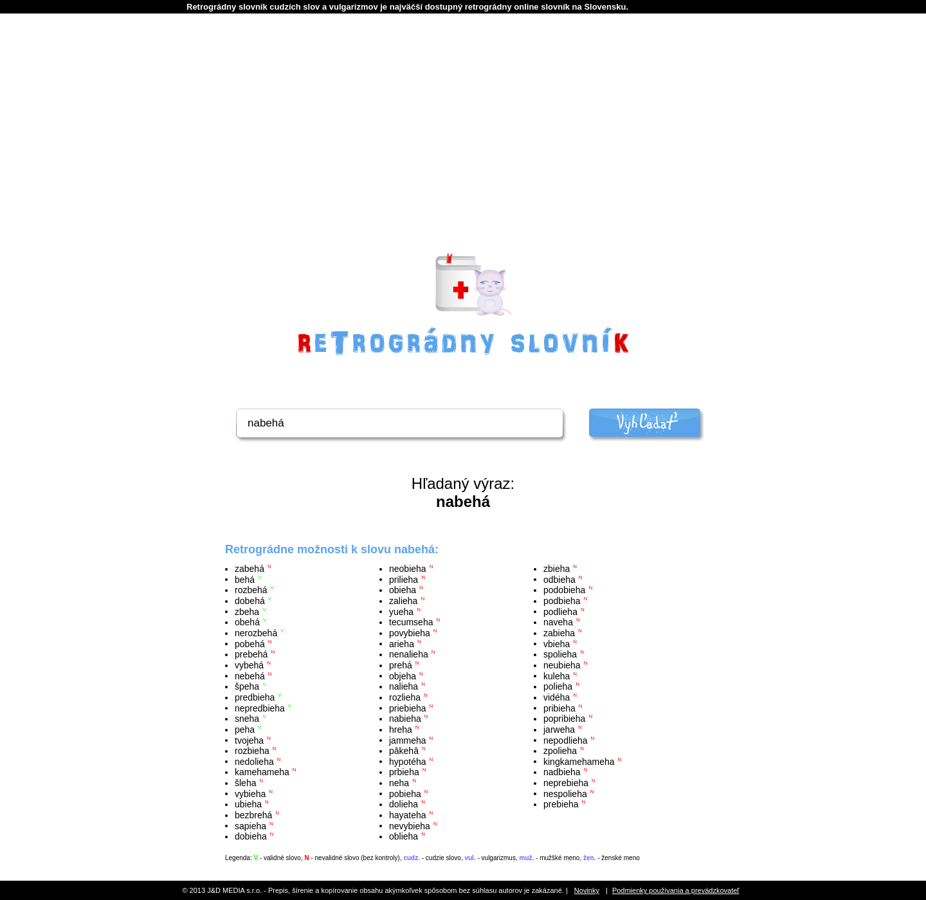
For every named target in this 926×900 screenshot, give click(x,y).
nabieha (405, 718)
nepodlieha (565, 740)
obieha (402, 590)
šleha (245, 783)
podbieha (562, 601)
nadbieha (562, 772)
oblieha (403, 836)
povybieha (409, 633)
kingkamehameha (579, 761)
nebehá (250, 675)
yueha (401, 611)
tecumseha (411, 622)
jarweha (559, 729)
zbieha (556, 569)
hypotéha (407, 761)
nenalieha (408, 654)
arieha (401, 643)
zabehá (249, 569)
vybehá (249, 665)
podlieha (560, 611)
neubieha (562, 665)
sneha (247, 718)
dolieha (403, 804)
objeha (402, 675)
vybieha (250, 793)
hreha (400, 729)
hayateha (407, 815)
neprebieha (565, 783)
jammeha (407, 740)
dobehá (250, 601)
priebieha (407, 708)
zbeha (247, 611)
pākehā (404, 751)
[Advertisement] (463, 149)
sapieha (250, 825)
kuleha (556, 675)
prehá (400, 665)
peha (245, 729)
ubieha (248, 804)
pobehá (250, 643)
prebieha (561, 804)
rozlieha (405, 697)
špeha (247, 686)
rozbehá (251, 590)
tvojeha (249, 740)
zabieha (559, 633)
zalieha (403, 601)
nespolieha (565, 793)
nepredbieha (260, 708)
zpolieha (560, 751)
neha (399, 783)
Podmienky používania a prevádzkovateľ (676, 890)
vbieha (556, 643)
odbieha (559, 579)
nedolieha (254, 761)
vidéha (556, 697)
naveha (558, 622)
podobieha (564, 590)
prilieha (403, 579)
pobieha (405, 793)
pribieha (559, 708)
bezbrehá (253, 815)
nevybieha (409, 825)
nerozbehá (256, 633)
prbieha (404, 772)
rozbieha (252, 751)
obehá (247, 622)
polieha (557, 686)
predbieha (255, 697)
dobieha (251, 836)
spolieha (560, 654)
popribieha (564, 718)
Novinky (586, 890)
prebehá (251, 654)
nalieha (403, 686)
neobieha (407, 569)
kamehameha (262, 772)
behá (245, 579)
